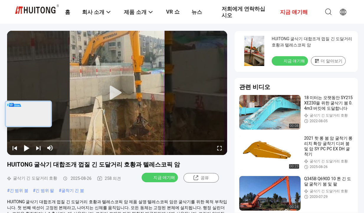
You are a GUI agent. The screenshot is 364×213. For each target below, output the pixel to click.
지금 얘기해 (160, 177)
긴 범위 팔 (44, 190)
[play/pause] (26, 147)
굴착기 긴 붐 (72, 190)
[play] (117, 92)
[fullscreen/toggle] (219, 147)
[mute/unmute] (50, 147)
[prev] (15, 147)
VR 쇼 (173, 12)
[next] (38, 147)
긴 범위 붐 (19, 190)
